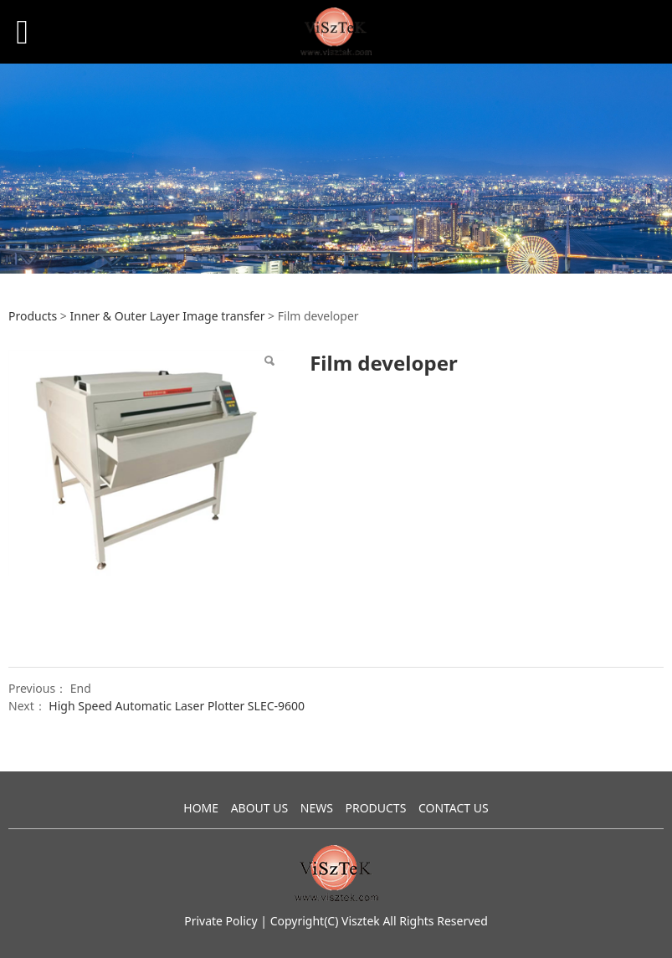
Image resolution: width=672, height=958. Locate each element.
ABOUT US (260, 808)
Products (32, 316)
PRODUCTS (375, 808)
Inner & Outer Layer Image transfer (166, 316)
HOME (200, 808)
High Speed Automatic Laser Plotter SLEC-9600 (177, 706)
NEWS (316, 808)
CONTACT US (453, 808)
